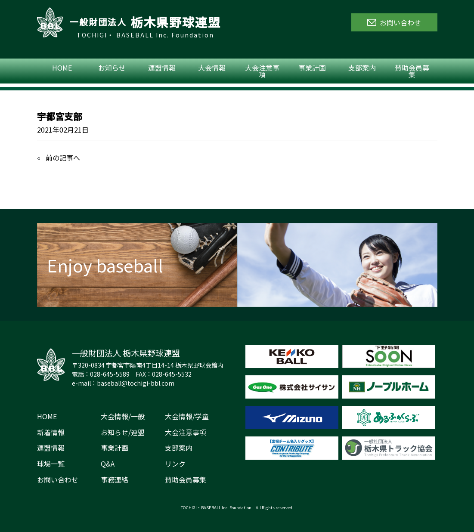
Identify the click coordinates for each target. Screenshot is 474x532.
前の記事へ (63, 157)
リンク (175, 463)
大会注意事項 (262, 71)
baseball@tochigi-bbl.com (135, 383)
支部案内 (362, 67)
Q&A (108, 463)
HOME (62, 67)
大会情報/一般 (123, 416)
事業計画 (312, 67)
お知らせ (112, 67)
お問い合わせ (57, 479)
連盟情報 (162, 67)
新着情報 (51, 432)
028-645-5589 (110, 374)
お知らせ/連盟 (123, 432)
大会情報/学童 (187, 416)
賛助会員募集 (412, 71)
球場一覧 (51, 463)
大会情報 (212, 67)
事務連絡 (114, 479)
